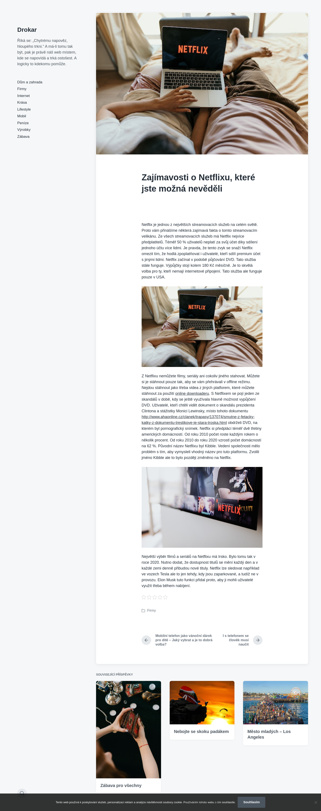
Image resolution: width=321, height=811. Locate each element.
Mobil (21, 116)
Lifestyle (24, 109)
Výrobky (23, 130)
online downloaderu (192, 393)
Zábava (23, 137)
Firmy (21, 89)
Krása (22, 102)
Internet (23, 96)
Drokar (27, 29)
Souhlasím (251, 802)
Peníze (23, 123)
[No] (315, 802)
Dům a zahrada (29, 82)
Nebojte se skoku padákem (201, 751)
